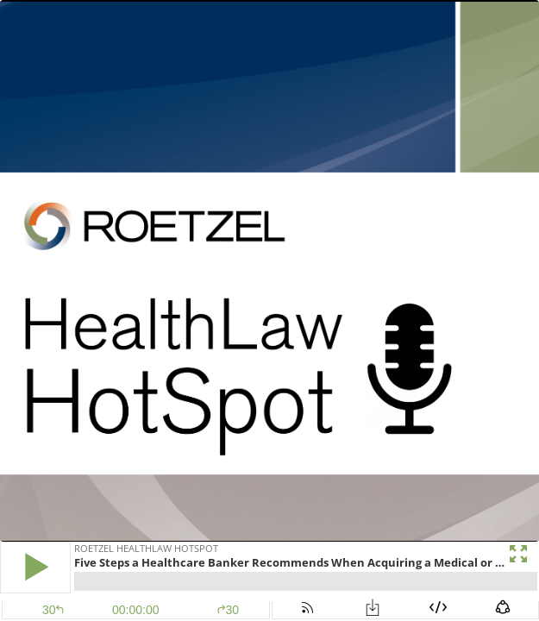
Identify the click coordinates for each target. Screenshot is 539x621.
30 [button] (228, 610)
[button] (35, 567)
